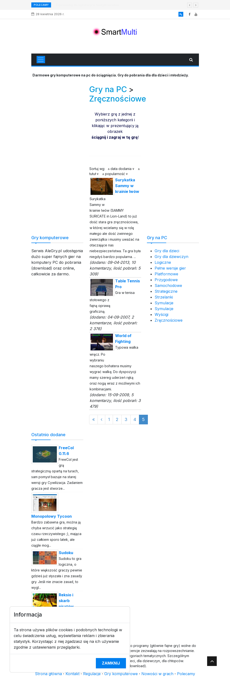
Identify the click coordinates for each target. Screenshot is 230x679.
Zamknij (111, 663)
